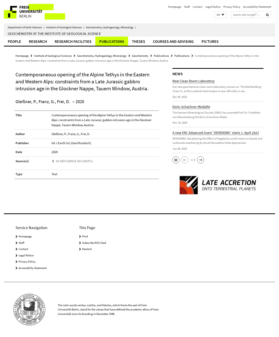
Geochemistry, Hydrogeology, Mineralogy (111, 27)
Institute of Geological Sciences (65, 27)
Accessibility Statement (257, 7)
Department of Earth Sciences (26, 27)
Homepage (174, 7)
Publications (111, 41)
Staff (187, 7)
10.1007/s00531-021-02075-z (74, 161)
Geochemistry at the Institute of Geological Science (54, 33)
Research (38, 41)
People (14, 41)
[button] (220, 14)
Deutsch (87, 249)
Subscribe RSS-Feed (94, 243)
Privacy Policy (231, 7)
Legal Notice (212, 7)
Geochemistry (140, 56)
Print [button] (85, 236)
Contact (197, 7)
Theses (138, 41)
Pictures (210, 41)
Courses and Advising (173, 41)
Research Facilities (73, 41)
